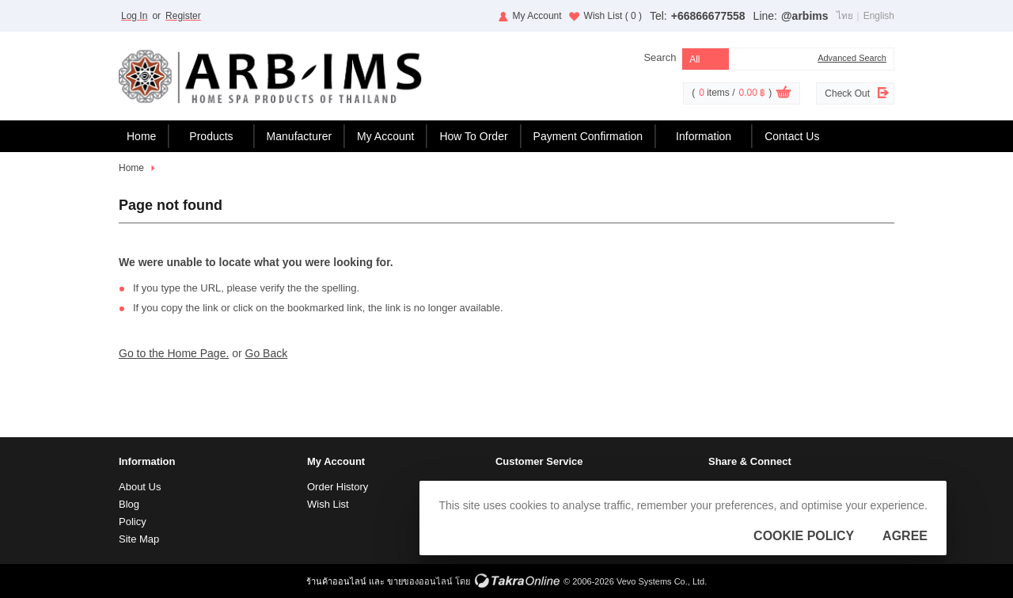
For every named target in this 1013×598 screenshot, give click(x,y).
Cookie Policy (803, 536)
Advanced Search (852, 58)
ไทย (845, 15)
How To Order (473, 136)
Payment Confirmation (588, 136)
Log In (134, 15)
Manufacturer (299, 136)
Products (211, 136)
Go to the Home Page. (174, 353)
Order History (337, 487)
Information (703, 136)
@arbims (805, 16)
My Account (537, 15)
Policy (132, 522)
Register (183, 15)
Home (141, 136)
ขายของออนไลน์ (420, 581)
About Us (140, 487)
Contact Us (791, 136)
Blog (129, 504)
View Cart (783, 94)
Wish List (613, 15)
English (878, 15)
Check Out (847, 93)
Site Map (139, 539)
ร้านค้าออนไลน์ (336, 581)
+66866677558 (708, 16)
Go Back (266, 353)
